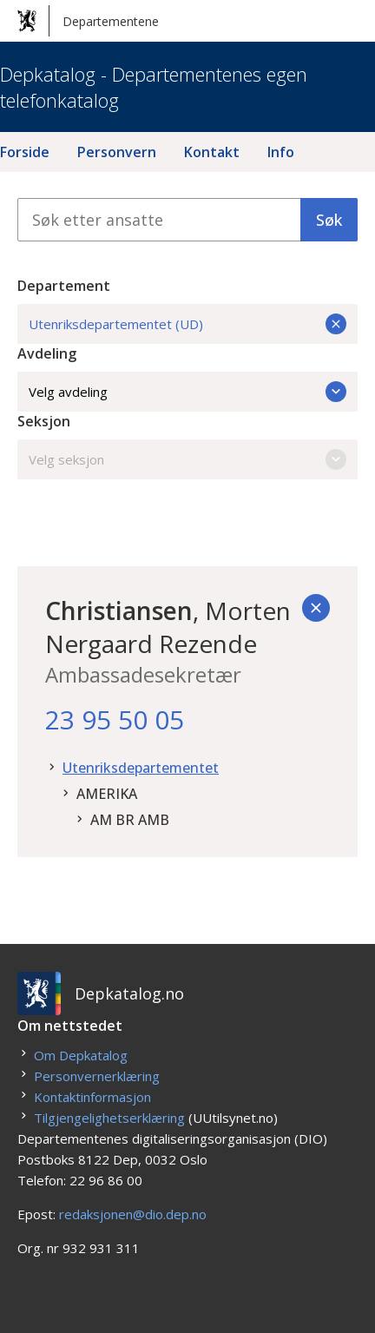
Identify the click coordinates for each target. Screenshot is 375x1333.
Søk (329, 219)
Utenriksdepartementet (140, 767)
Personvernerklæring (97, 1076)
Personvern (116, 152)
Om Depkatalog (81, 1055)
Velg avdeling (187, 391)
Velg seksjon (187, 459)
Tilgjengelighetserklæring (109, 1117)
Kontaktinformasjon (92, 1096)
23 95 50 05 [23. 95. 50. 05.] (114, 719)
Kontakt (212, 152)
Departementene (88, 21)
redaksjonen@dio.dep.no (133, 1214)
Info (280, 152)
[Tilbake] (316, 608)
